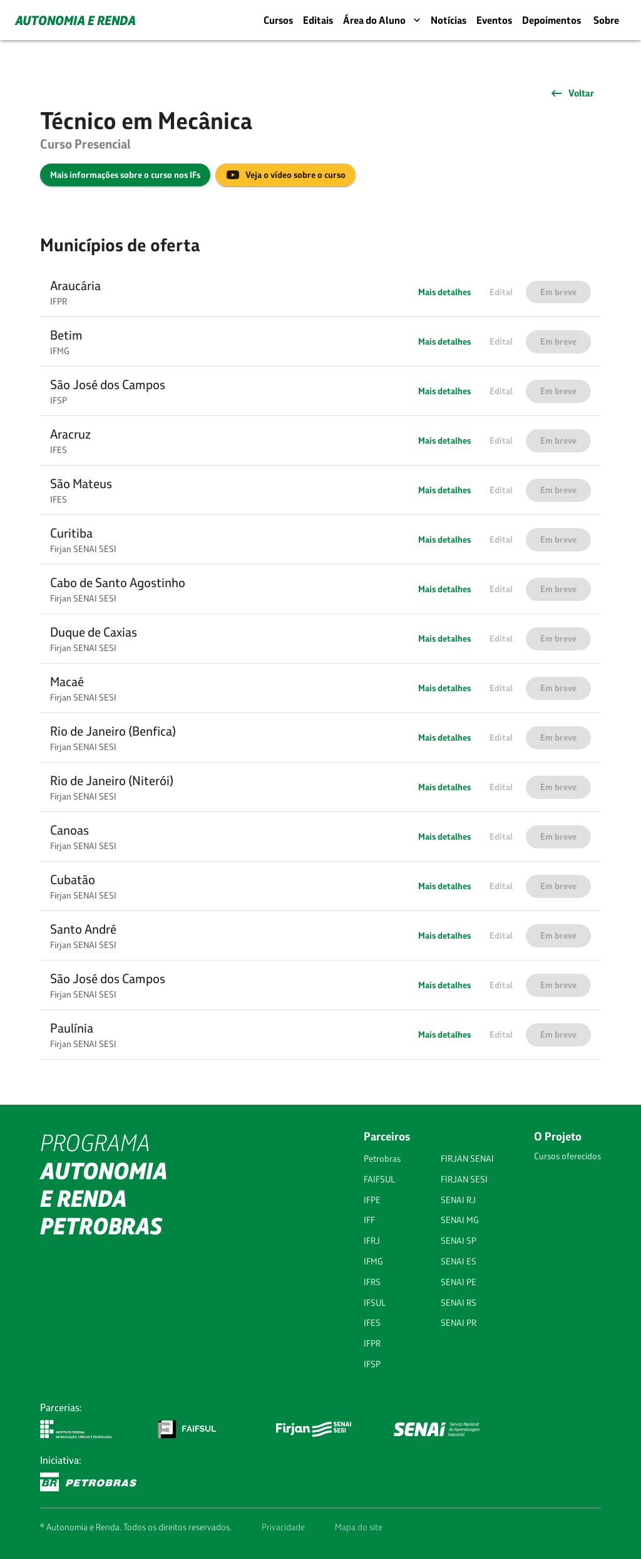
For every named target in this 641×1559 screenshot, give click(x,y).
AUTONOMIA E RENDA (75, 20)
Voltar (572, 93)
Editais (318, 20)
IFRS (372, 1282)
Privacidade (283, 1527)
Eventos (494, 20)
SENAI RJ (458, 1200)
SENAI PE (458, 1282)
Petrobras (382, 1159)
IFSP (372, 1364)
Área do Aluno (383, 20)
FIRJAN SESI (464, 1179)
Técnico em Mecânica (146, 120)
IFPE (372, 1200)
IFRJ (372, 1241)
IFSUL (375, 1303)
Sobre (606, 20)
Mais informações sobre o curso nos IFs (125, 174)
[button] (320, 292)
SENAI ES (458, 1261)
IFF (369, 1220)
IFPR (372, 1343)
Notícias (448, 20)
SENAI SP (458, 1241)
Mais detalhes (444, 292)
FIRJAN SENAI (467, 1159)
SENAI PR (458, 1323)
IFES (372, 1323)
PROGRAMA (104, 1185)
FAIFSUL (379, 1179)
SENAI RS (458, 1303)
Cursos (278, 20)
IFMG (373, 1261)
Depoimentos (551, 20)
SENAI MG (460, 1220)
